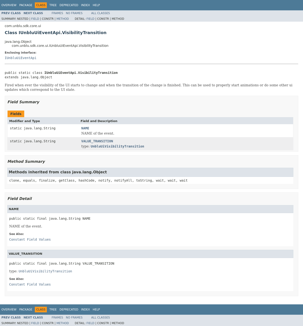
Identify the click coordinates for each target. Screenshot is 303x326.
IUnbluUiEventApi (20, 58)
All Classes (100, 13)
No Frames (74, 13)
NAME (85, 128)
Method (62, 18)
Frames (57, 13)
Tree (53, 5)
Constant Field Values (30, 239)
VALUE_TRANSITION (97, 141)
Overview (8, 5)
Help (96, 5)
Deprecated (69, 5)
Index (85, 5)
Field (35, 18)
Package (25, 5)
